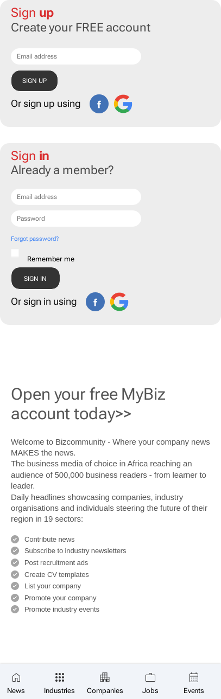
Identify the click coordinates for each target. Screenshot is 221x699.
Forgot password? (34, 238)
